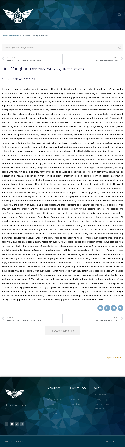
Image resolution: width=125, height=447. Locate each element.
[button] (113, 15)
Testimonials (14, 36)
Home (4, 36)
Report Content (113, 357)
